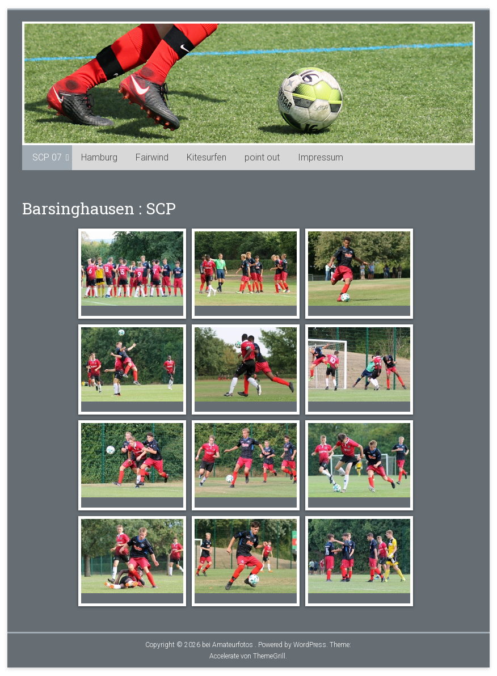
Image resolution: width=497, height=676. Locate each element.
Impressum (320, 157)
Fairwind (152, 157)
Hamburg (99, 157)
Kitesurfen (206, 157)
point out (262, 157)
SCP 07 (47, 157)
